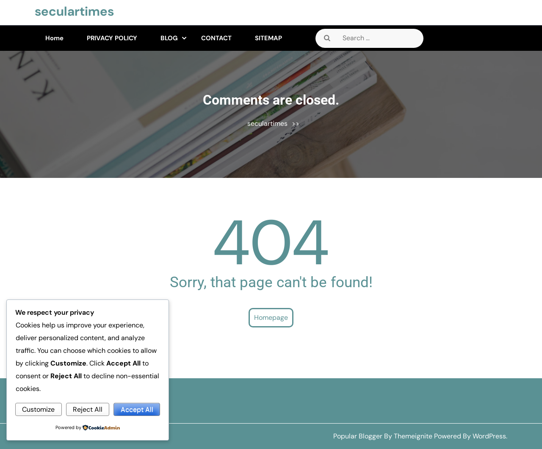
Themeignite (413, 436)
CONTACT (216, 38)
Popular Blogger (357, 436)
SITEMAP (268, 38)
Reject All (87, 409)
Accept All (137, 409)
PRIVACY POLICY (112, 38)
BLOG (169, 38)
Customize (38, 409)
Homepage (271, 317)
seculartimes (74, 11)
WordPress (489, 436)
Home (54, 38)
